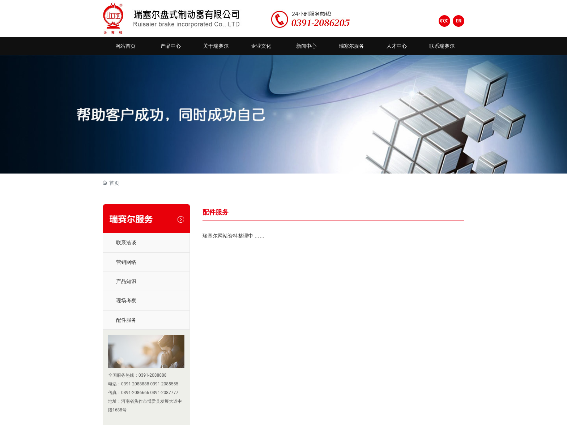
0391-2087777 (164, 392)
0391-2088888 (152, 375)
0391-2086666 (135, 392)
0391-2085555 (164, 383)
